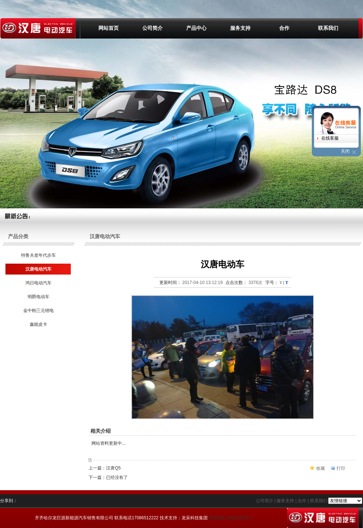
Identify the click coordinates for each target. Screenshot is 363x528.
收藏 (320, 468)
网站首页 (108, 28)
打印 (341, 468)
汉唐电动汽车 (38, 269)
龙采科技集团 (195, 517)
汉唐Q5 (113, 468)
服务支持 (240, 28)
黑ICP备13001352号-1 (230, 517)
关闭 (345, 151)
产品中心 (196, 28)
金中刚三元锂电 (38, 310)
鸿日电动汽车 (38, 282)
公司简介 (152, 28)
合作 (284, 28)
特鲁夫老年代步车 (38, 255)
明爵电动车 (37, 296)
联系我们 (328, 28)
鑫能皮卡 (38, 324)
